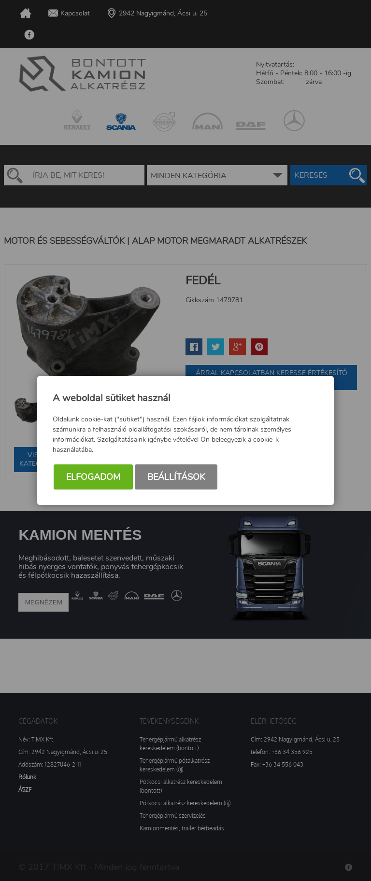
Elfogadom (93, 477)
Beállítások (176, 477)
